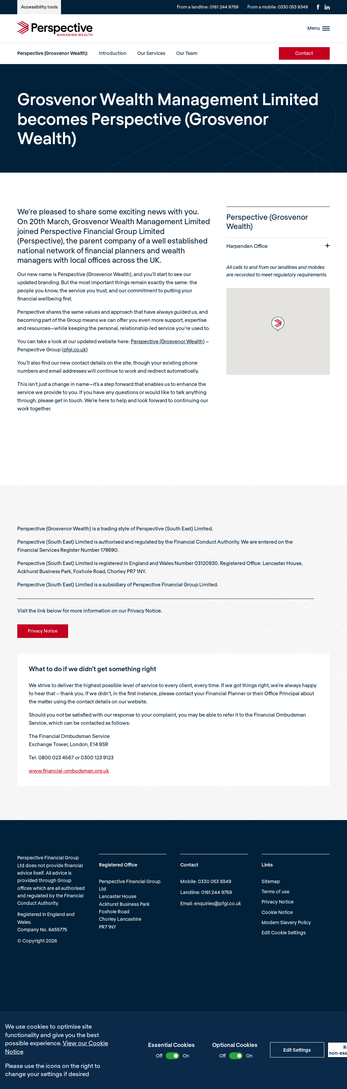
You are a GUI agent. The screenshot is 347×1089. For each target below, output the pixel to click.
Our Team (186, 53)
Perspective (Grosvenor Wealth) (168, 341)
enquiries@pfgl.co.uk (217, 903)
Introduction (112, 53)
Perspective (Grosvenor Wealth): (52, 53)
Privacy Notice (277, 902)
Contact (304, 53)
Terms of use (275, 891)
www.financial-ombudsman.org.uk (69, 770)
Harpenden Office (278, 246)
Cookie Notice (277, 912)
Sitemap (271, 881)
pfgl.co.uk (74, 349)
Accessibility (39, 6)
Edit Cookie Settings (284, 932)
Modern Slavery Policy (286, 922)
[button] (277, 324)
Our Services (151, 53)
